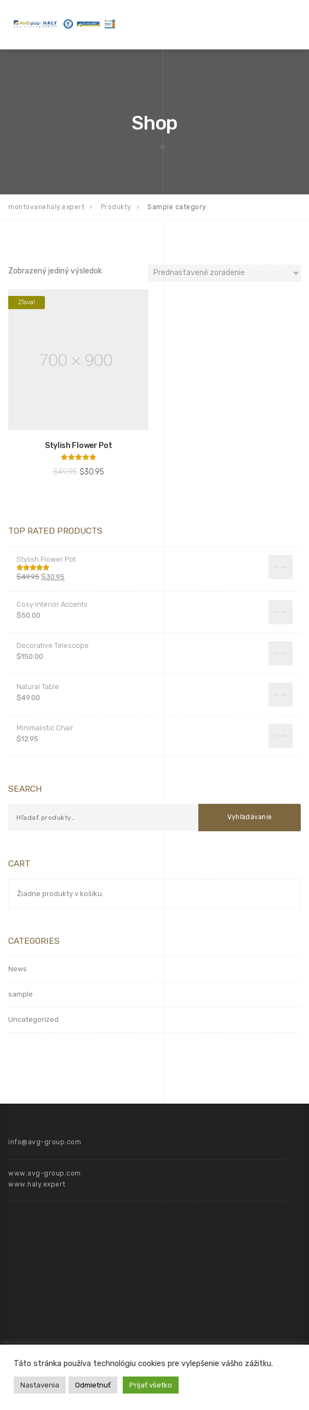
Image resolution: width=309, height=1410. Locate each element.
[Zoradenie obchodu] (224, 273)
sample (20, 994)
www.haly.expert (37, 1184)
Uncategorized (33, 1019)
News (17, 969)
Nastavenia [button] (39, 1385)
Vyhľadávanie (249, 817)
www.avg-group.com (44, 1173)
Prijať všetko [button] (150, 1385)
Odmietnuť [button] (93, 1385)
